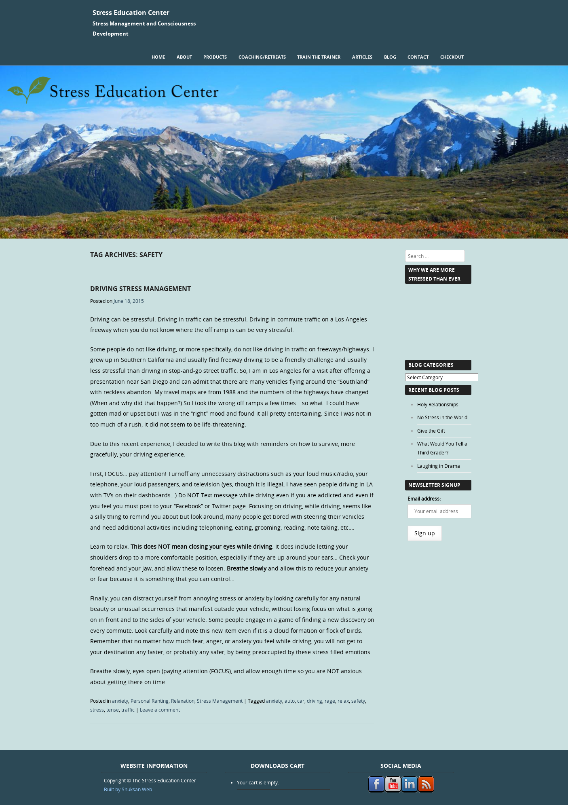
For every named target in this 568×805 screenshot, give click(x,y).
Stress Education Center (131, 12)
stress (97, 709)
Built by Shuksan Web (128, 789)
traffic (128, 709)
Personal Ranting (150, 700)
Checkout (452, 57)
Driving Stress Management (140, 288)
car (300, 700)
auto (290, 700)
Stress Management (220, 700)
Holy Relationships (437, 404)
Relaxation (182, 700)
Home (158, 57)
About (184, 57)
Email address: (424, 498)
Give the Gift (431, 430)
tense (112, 709)
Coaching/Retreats (262, 57)
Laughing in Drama (438, 466)
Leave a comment (160, 709)
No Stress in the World (442, 417)
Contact (418, 57)
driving (314, 700)
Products (215, 57)
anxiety (120, 700)
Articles (362, 57)
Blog (390, 57)
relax (343, 700)
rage (330, 700)
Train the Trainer (318, 57)
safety (358, 700)
